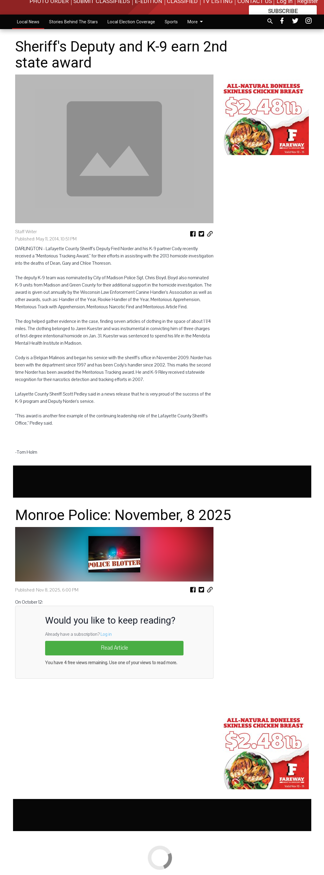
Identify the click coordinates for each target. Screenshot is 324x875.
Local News (28, 21)
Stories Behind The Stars (73, 21)
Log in (106, 634)
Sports (171, 21)
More (196, 22)
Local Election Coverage (131, 21)
